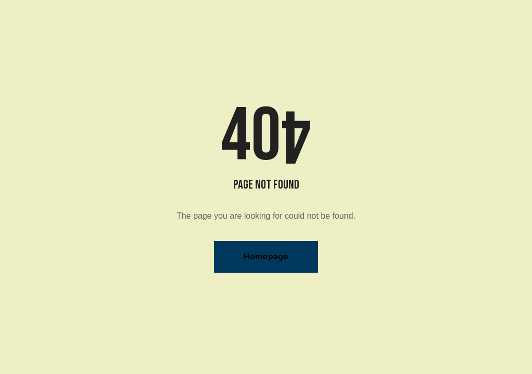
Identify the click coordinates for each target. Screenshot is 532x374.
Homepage (266, 256)
